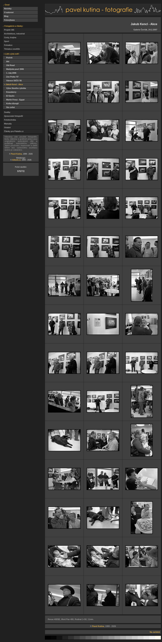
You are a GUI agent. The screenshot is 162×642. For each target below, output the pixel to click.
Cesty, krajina (9, 38)
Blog (5, 16)
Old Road (9, 65)
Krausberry (9, 92)
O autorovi (8, 12)
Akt (6, 62)
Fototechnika (9, 120)
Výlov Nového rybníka (14, 88)
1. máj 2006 (9, 73)
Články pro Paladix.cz (13, 131)
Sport (6, 41)
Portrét (7, 58)
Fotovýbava (9, 20)
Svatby (6, 112)
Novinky (7, 9)
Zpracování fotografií (13, 116)
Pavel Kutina (16, 154)
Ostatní (7, 128)
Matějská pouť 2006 (13, 69)
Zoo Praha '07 (11, 77)
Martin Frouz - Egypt (14, 100)
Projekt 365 (8, 30)
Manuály (7, 124)
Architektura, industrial (14, 34)
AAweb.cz (16, 160)
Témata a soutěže (11, 49)
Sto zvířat (9, 107)
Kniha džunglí (11, 104)
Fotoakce (7, 45)
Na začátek (155, 632)
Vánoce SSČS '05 (12, 81)
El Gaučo (8, 96)
